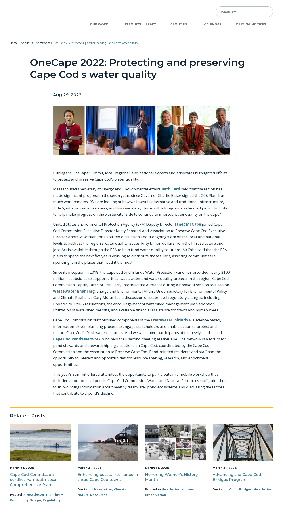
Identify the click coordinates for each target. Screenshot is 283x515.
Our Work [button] (99, 24)
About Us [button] (178, 24)
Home (14, 43)
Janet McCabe (188, 224)
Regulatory (52, 500)
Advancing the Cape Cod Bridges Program (237, 477)
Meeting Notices (250, 24)
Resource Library (140, 24)
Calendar (212, 24)
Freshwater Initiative (171, 320)
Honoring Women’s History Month (171, 477)
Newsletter (35, 494)
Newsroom (43, 43)
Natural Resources (92, 495)
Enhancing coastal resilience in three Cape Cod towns (108, 477)
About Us (27, 43)
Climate (120, 489)
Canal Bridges (240, 489)
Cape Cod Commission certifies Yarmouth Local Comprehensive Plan (33, 479)
